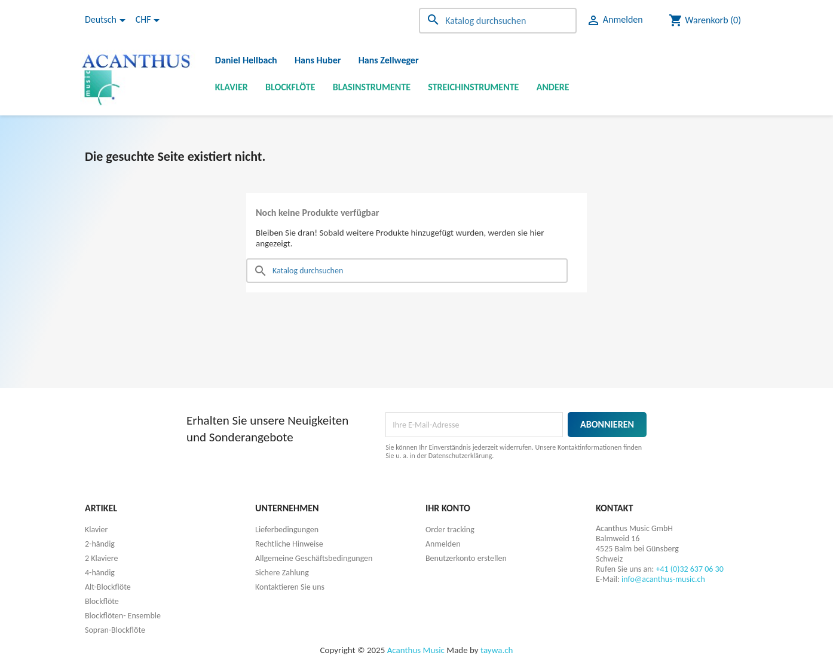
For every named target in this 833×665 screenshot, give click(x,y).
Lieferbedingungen (286, 529)
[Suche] (498, 20)
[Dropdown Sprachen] (107, 20)
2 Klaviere (101, 558)
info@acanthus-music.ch (663, 579)
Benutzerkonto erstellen (466, 558)
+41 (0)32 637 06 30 (689, 569)
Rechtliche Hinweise (289, 544)
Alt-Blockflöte (108, 587)
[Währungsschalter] (150, 20)
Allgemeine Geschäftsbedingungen (313, 558)
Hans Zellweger (389, 60)
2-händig (100, 544)
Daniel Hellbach (246, 60)
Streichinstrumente (473, 87)
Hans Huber (318, 60)
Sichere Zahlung (282, 573)
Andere (553, 87)
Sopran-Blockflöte (115, 630)
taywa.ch (496, 650)
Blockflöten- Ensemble (123, 616)
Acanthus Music (416, 650)
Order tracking (449, 529)
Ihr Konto (447, 508)
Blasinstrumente (372, 87)
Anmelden (443, 544)
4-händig (100, 573)
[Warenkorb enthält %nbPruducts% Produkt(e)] (705, 20)
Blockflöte (290, 87)
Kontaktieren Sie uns (289, 587)
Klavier (231, 87)
